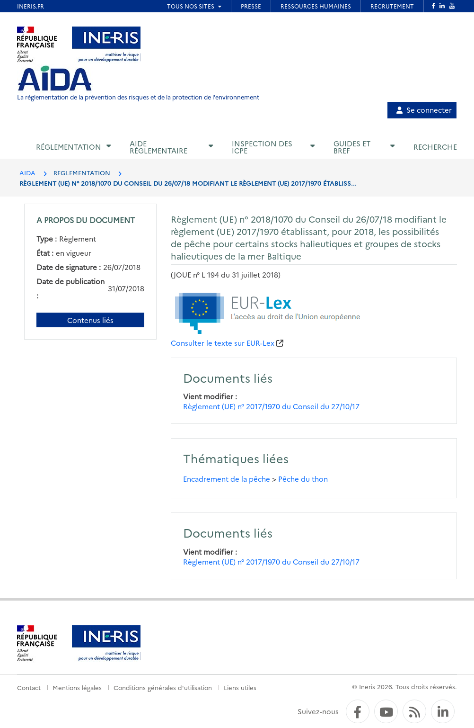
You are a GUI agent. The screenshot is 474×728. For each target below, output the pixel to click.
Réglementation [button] (68, 147)
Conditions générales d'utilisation (163, 687)
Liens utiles (240, 687)
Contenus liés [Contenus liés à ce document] (90, 320)
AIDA (27, 172)
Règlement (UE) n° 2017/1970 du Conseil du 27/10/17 (271, 406)
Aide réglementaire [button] (158, 146)
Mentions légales (77, 687)
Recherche (435, 147)
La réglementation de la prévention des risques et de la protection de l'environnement (138, 97)
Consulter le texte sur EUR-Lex (222, 343)
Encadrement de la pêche (226, 479)
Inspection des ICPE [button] (262, 146)
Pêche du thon (303, 479)
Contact (29, 687)
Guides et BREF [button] (352, 146)
